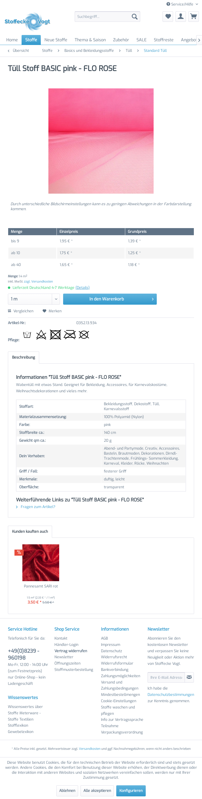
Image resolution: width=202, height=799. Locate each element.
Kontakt (60, 638)
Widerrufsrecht (114, 657)
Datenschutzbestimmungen (171, 694)
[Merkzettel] (168, 16)
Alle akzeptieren (97, 790)
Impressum (110, 644)
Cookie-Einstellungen (118, 701)
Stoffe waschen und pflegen (118, 710)
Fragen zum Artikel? (35, 506)
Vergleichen (20, 311)
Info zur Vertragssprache (122, 719)
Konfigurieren (131, 790)
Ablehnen (67, 790)
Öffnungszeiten (67, 663)
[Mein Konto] (180, 16)
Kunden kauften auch (30, 531)
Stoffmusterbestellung (73, 669)
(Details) (82, 287)
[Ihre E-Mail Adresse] (166, 677)
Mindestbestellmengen (120, 694)
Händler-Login (66, 644)
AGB (104, 638)
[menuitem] (107, 16)
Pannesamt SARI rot (41, 586)
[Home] (12, 40)
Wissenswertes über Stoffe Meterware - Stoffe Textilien (25, 713)
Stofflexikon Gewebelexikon (20, 728)
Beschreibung (23, 357)
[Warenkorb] (193, 16)
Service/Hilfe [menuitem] (180, 4)
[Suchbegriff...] (107, 16)
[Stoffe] (31, 40)
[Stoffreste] (163, 40)
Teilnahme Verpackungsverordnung (122, 729)
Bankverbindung (114, 669)
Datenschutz (111, 651)
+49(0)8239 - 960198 (23, 654)
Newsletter (63, 657)
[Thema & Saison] (90, 40)
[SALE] (141, 40)
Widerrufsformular (117, 663)
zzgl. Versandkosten (38, 281)
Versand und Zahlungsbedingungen (119, 685)
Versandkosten (89, 749)
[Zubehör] (121, 40)
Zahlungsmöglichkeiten (120, 676)
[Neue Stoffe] (56, 40)
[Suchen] (134, 16)
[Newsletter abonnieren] (189, 677)
